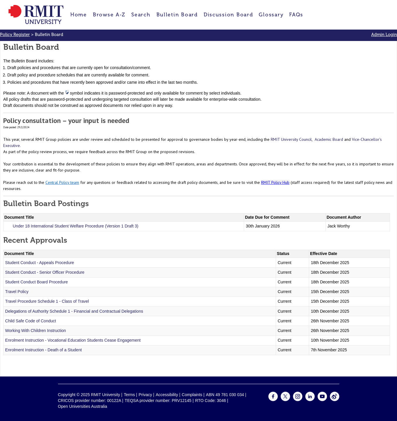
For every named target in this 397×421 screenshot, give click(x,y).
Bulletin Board (177, 15)
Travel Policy (17, 291)
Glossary (271, 15)
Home (78, 15)
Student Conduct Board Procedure (36, 282)
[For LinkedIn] (310, 399)
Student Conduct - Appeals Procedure (39, 262)
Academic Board (329, 139)
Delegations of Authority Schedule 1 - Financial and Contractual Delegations (74, 311)
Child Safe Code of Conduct (30, 321)
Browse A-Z (109, 15)
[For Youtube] (322, 399)
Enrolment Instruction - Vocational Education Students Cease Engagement (73, 340)
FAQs (296, 15)
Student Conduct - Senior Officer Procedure (45, 272)
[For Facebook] (273, 399)
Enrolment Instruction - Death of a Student (43, 350)
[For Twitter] (285, 399)
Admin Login (384, 34)
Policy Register (15, 34)
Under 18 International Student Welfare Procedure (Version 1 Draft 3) (76, 226)
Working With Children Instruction (35, 330)
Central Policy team (62, 182)
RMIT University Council (291, 139)
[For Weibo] (334, 399)
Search (140, 15)
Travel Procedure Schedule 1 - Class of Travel (47, 301)
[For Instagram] (297, 399)
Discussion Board (228, 15)
